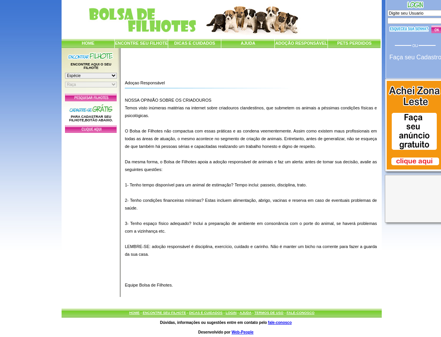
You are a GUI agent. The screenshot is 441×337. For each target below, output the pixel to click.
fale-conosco (280, 322)
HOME (88, 43)
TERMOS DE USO (269, 313)
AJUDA (248, 43)
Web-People (243, 332)
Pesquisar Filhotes (91, 97)
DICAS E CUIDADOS (194, 43)
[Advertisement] (91, 213)
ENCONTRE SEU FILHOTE (141, 43)
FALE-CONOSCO (301, 313)
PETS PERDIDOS (354, 43)
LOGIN (231, 313)
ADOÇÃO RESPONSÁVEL (301, 43)
